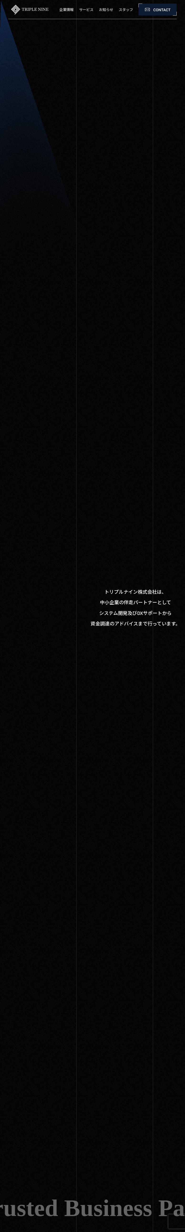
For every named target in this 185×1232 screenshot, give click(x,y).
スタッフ (126, 9)
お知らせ (106, 9)
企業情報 (66, 9)
